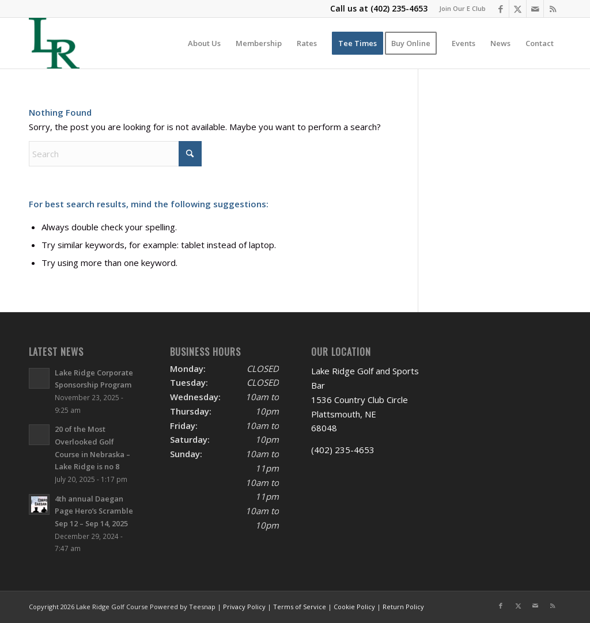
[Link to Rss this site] (552, 8)
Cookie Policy (354, 606)
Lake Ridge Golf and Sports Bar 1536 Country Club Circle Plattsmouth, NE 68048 (365, 399)
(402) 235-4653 (399, 8)
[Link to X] (517, 8)
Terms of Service (299, 606)
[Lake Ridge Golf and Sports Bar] (54, 43)
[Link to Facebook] (500, 8)
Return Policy (403, 606)
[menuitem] (459, 9)
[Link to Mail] (535, 8)
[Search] (115, 153)
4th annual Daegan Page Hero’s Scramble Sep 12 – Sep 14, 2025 (94, 511)
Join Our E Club (462, 8)
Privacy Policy (244, 606)
